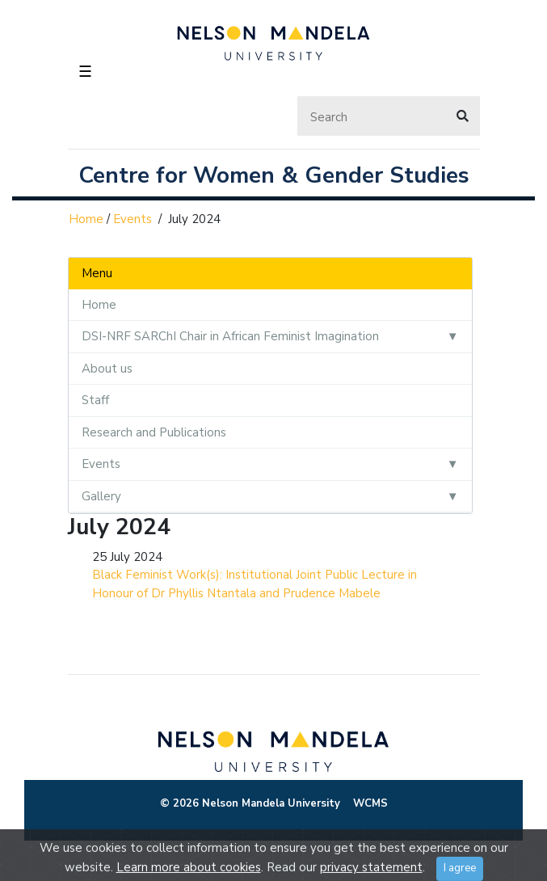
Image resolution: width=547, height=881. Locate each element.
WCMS (370, 803)
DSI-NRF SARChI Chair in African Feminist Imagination (230, 336)
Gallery (101, 496)
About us (107, 368)
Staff (95, 400)
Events (132, 219)
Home (86, 219)
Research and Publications (154, 432)
